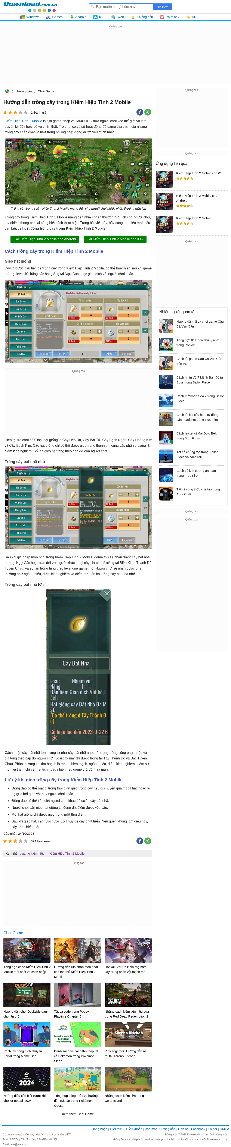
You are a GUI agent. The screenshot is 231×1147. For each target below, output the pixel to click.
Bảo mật (151, 1129)
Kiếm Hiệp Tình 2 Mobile (67, 853)
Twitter (212, 1129)
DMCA (224, 1129)
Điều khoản (134, 1129)
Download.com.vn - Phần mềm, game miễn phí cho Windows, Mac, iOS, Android (30, 6)
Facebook (198, 1129)
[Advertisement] (115, 59)
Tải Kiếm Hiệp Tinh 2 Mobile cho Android (45, 239)
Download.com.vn (7, 91)
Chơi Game (46, 91)
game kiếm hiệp (33, 853)
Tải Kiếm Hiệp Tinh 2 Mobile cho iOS (115, 239)
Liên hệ (183, 1129)
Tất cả (8, 17)
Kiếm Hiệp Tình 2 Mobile (23, 121)
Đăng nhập (99, 1129)
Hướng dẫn (24, 91)
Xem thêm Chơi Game (78, 1114)
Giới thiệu (117, 1129)
